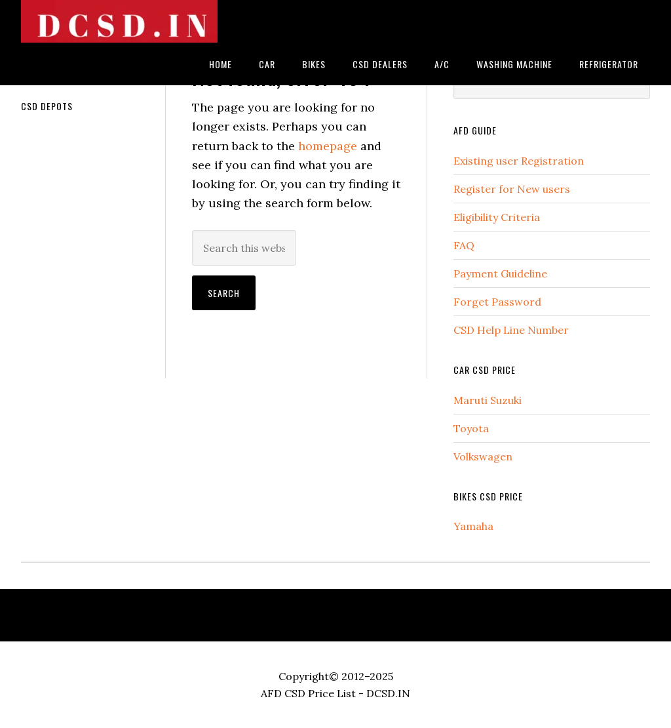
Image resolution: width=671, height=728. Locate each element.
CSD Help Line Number (511, 329)
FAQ (463, 245)
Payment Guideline (500, 273)
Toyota (471, 428)
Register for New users (511, 188)
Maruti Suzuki (487, 400)
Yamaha (473, 526)
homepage (327, 145)
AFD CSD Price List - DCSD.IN (335, 693)
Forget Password (497, 301)
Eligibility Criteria (496, 217)
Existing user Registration (518, 160)
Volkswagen (482, 456)
